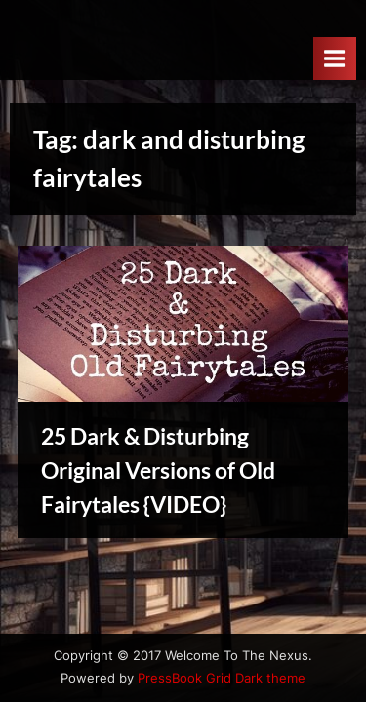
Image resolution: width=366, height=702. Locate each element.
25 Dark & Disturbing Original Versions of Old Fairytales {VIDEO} (158, 470)
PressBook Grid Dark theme (221, 678)
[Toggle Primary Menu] (334, 58)
